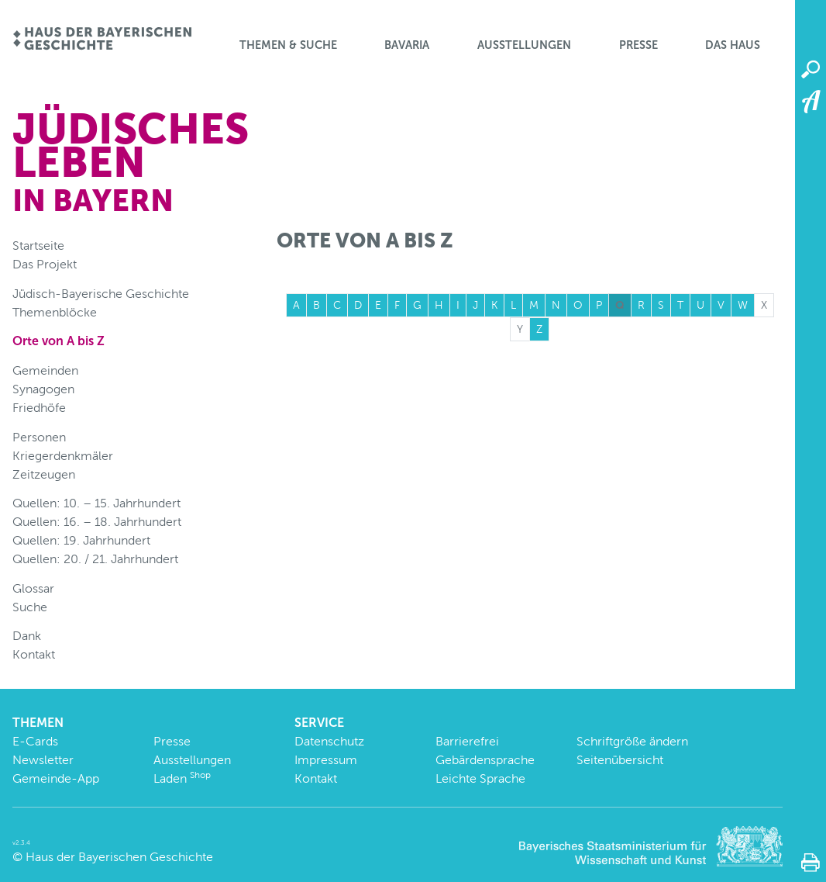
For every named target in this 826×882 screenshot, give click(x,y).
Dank (26, 635)
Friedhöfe (39, 407)
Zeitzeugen (43, 474)
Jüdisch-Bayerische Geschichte (100, 293)
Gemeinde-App (55, 778)
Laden (182, 778)
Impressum (325, 759)
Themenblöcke (54, 312)
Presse (638, 45)
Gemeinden (45, 370)
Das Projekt (44, 264)
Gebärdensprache (485, 759)
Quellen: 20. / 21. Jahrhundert (95, 559)
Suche (29, 607)
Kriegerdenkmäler (62, 455)
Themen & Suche (288, 45)
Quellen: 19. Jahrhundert (81, 540)
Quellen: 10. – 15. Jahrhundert (96, 503)
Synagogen (43, 389)
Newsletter (43, 759)
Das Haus (732, 45)
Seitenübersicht (619, 759)
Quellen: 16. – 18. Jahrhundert (96, 521)
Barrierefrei (467, 741)
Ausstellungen (524, 45)
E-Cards (35, 741)
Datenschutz (329, 741)
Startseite (38, 245)
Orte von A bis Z (58, 341)
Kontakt (33, 654)
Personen (39, 437)
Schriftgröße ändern (632, 741)
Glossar (33, 588)
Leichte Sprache (480, 778)
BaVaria (406, 45)
